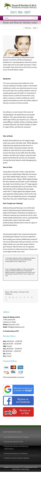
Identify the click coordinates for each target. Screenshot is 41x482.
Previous (28, 28)
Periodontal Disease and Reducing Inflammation (16, 447)
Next (34, 28)
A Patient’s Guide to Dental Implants (16, 458)
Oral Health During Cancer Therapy (16, 437)
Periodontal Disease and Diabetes (16, 453)
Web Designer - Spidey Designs (21, 469)
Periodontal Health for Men (13, 442)
